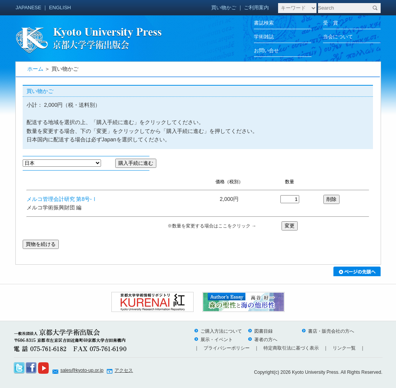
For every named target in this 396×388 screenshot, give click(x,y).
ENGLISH (60, 7)
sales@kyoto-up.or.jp (81, 370)
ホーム (35, 69)
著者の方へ (262, 339)
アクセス (123, 370)
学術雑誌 (264, 37)
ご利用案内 (256, 7)
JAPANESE (28, 7)
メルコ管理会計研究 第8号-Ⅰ (62, 199)
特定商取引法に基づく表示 (291, 348)
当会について (338, 37)
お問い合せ (266, 50)
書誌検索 (264, 23)
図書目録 (260, 331)
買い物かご (223, 7)
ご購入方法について (218, 331)
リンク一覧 (344, 348)
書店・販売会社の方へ (328, 331)
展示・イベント (213, 339)
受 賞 (330, 23)
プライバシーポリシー (227, 348)
